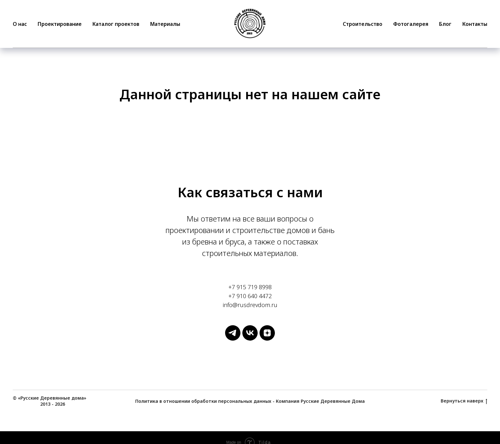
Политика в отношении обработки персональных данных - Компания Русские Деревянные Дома (250, 401)
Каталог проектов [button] (115, 23)
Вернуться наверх (464, 401)
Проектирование (60, 23)
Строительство (362, 23)
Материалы (165, 23)
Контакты (474, 23)
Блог (445, 23)
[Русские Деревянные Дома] (232, 339)
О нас (20, 23)
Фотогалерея (410, 23)
